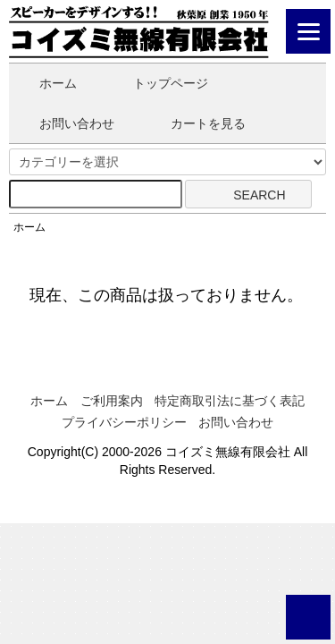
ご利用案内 (111, 401)
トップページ (157, 83)
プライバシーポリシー (124, 422)
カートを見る (195, 123)
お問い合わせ (63, 123)
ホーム (45, 83)
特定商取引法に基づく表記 (230, 401)
